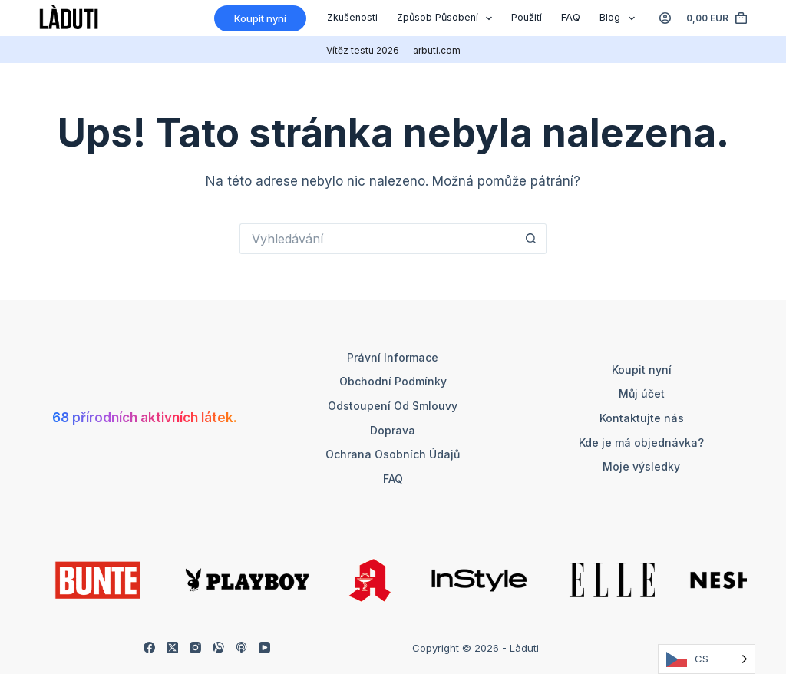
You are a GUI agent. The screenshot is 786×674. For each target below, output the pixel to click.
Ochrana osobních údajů (392, 454)
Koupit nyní (642, 369)
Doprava (392, 430)
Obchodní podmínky (393, 381)
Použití (526, 17)
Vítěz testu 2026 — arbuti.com (393, 50)
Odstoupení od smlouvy (392, 405)
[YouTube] (264, 647)
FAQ (570, 17)
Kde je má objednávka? (641, 442)
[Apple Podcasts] (241, 647)
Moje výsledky (641, 466)
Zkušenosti (352, 17)
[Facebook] (149, 647)
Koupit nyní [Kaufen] (260, 18)
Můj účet (642, 393)
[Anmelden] (665, 18)
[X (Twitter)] (172, 647)
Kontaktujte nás (641, 418)
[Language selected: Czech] (706, 659)
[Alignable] (218, 647)
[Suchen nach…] (377, 238)
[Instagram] (195, 647)
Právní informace (392, 357)
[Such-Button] (531, 238)
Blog (620, 18)
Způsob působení (448, 18)
